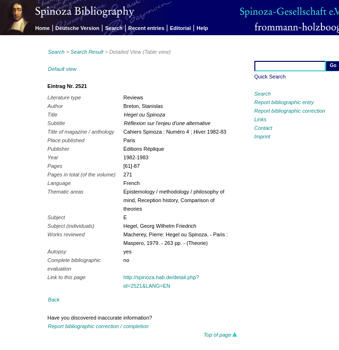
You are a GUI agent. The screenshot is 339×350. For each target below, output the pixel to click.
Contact (263, 128)
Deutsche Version (77, 28)
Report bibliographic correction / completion (98, 326)
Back (53, 299)
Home (42, 28)
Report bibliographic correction (289, 111)
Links (260, 119)
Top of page (220, 335)
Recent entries (146, 28)
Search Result (86, 52)
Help (202, 28)
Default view (62, 69)
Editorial (180, 28)
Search (114, 28)
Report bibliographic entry (284, 102)
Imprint (262, 136)
